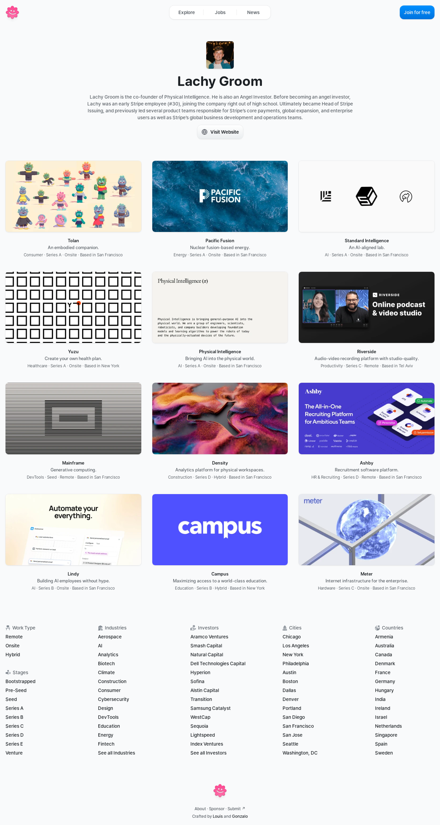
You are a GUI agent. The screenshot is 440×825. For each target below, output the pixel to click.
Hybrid (13, 654)
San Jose (292, 735)
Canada (383, 654)
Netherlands (388, 726)
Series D (15, 735)
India (380, 699)
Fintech (106, 744)
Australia (384, 645)
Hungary (384, 690)
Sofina (197, 681)
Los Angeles (296, 645)
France (382, 672)
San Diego (294, 717)
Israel (381, 717)
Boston (290, 681)
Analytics (108, 654)
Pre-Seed (16, 690)
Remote (14, 636)
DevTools (108, 717)
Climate (106, 672)
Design (105, 708)
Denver (291, 699)
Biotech (106, 663)
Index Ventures (206, 744)
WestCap (200, 717)
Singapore (386, 735)
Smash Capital (206, 645)
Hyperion (200, 672)
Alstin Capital (204, 690)
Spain (381, 744)
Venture (14, 753)
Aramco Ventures (209, 636)
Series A (14, 708)
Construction (112, 681)
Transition (201, 699)
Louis (218, 816)
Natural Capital (206, 654)
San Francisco (298, 726)
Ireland (382, 708)
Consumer (109, 690)
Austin (289, 672)
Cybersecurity (113, 699)
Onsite (13, 645)
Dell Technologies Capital (217, 663)
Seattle (290, 744)
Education (109, 726)
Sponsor (216, 808)
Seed (11, 699)
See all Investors (208, 753)
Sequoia (199, 726)
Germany (385, 681)
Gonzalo (240, 816)
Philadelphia (296, 663)
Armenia (384, 636)
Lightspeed (202, 735)
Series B (14, 717)
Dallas (289, 690)
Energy (105, 735)
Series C (15, 726)
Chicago (292, 636)
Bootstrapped (20, 681)
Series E (14, 744)
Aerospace (110, 636)
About (200, 808)
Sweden (384, 753)
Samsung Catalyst (210, 708)
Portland (292, 708)
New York (293, 654)
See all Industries (116, 753)
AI (100, 645)
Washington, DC (300, 753)
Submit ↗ (236, 808)
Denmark (385, 663)
